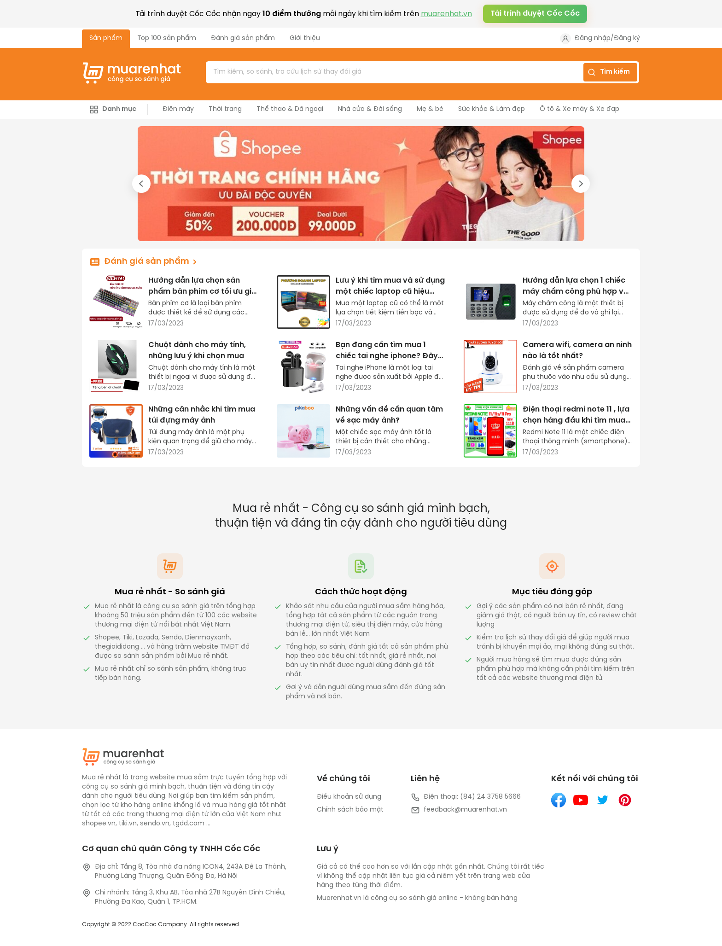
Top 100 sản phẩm (166, 38)
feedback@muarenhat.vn (459, 810)
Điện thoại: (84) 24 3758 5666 (466, 797)
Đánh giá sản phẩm (243, 38)
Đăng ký (627, 38)
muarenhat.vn (446, 14)
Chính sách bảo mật (350, 810)
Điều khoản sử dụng (349, 797)
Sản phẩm (105, 38)
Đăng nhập (593, 38)
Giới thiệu (305, 38)
